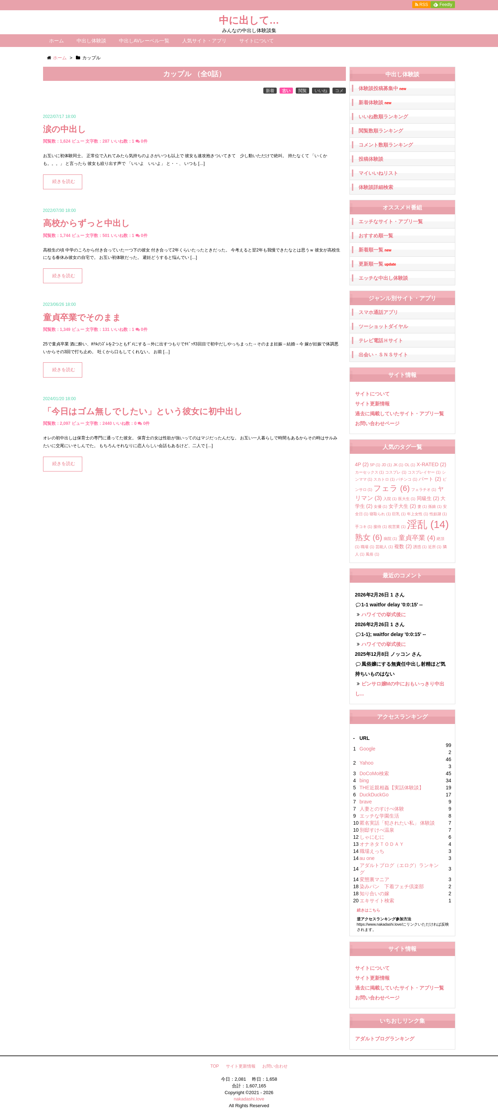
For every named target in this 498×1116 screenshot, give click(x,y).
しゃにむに (372, 837)
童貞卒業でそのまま (82, 317)
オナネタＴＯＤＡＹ (382, 844)
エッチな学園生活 (379, 816)
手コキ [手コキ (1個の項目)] (363, 526)
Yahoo (366, 763)
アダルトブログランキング (384, 1038)
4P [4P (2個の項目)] (362, 464)
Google (368, 749)
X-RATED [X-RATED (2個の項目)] (431, 464)
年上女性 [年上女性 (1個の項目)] (417, 514)
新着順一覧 (375, 250)
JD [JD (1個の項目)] (387, 465)
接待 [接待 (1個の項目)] (380, 526)
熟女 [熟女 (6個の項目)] (369, 537)
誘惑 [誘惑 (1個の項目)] (420, 547)
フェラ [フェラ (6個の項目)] (391, 488)
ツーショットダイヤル (383, 326)
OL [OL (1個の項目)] (409, 465)
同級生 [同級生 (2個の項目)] (428, 498)
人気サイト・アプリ (204, 40)
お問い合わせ (275, 1066)
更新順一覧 (377, 264)
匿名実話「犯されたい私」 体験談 (397, 823)
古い (286, 90)
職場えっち (372, 851)
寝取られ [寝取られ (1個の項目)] (380, 514)
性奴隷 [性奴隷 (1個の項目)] (438, 514)
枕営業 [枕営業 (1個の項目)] (397, 526)
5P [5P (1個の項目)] (375, 465)
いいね (320, 90)
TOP (214, 1066)
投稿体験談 (371, 158)
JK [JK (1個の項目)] (398, 465)
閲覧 (302, 90)
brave (366, 802)
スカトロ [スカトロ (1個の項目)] (384, 479)
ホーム (56, 40)
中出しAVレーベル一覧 (144, 40)
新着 (270, 90)
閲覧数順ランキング (381, 130)
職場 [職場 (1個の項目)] (367, 547)
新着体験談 (375, 102)
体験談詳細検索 (376, 187)
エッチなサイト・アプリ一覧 (391, 221)
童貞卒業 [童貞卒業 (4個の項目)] (417, 537)
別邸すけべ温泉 (377, 830)
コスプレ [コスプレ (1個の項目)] (395, 472)
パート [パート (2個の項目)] (430, 479)
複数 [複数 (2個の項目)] (403, 546)
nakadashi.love (249, 1099)
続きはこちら (368, 910)
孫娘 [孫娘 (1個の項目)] (435, 506)
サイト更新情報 (372, 403)
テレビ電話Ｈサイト (381, 340)
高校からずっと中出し (86, 223)
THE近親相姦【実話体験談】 (392, 787)
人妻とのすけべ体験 (382, 809)
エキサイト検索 (377, 900)
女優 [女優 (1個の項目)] (380, 506)
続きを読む (63, 181)
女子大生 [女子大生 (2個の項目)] (402, 506)
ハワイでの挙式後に (383, 614)
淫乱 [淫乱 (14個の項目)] (428, 524)
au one (367, 858)
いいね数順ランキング (383, 116)
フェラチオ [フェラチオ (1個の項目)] (423, 489)
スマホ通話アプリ (378, 312)
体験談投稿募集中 (382, 88)
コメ (339, 90)
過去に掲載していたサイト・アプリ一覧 (399, 413)
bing (364, 780)
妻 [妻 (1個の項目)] (422, 506)
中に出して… (249, 20)
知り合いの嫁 (374, 893)
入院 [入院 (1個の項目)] (390, 499)
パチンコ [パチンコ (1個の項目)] (406, 479)
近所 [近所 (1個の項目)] (435, 547)
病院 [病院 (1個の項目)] (390, 538)
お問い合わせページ (377, 423)
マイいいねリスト (378, 173)
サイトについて (256, 40)
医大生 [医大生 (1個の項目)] (406, 499)
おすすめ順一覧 (376, 235)
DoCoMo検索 (374, 773)
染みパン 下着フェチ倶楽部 (392, 886)
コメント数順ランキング (386, 144)
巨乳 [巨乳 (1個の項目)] (399, 514)
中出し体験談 (91, 40)
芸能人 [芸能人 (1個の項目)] (384, 547)
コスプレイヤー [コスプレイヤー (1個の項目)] (424, 472)
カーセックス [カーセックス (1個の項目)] (369, 472)
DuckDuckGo (374, 794)
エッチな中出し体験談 (383, 277)
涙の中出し (64, 129)
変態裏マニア (374, 879)
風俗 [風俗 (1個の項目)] (372, 554)
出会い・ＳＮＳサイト (383, 354)
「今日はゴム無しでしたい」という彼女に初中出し (142, 411)
